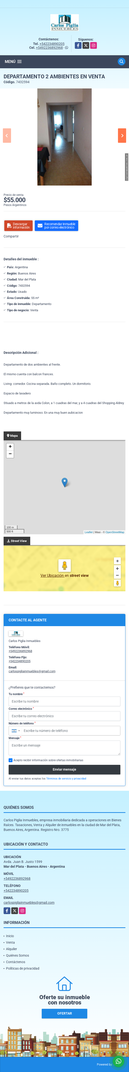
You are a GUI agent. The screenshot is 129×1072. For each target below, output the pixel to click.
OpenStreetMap (115, 532)
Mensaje (15, 738)
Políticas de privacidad (22, 968)
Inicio (10, 936)
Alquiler (11, 949)
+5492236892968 (49, 48)
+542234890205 (52, 44)
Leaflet (89, 532)
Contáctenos (15, 962)
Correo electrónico (21, 709)
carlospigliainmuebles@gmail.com (32, 671)
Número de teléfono (22, 723)
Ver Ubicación (53, 575)
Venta (10, 942)
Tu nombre (16, 694)
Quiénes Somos (17, 955)
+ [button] (10, 447)
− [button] (10, 454)
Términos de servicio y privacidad (66, 778)
